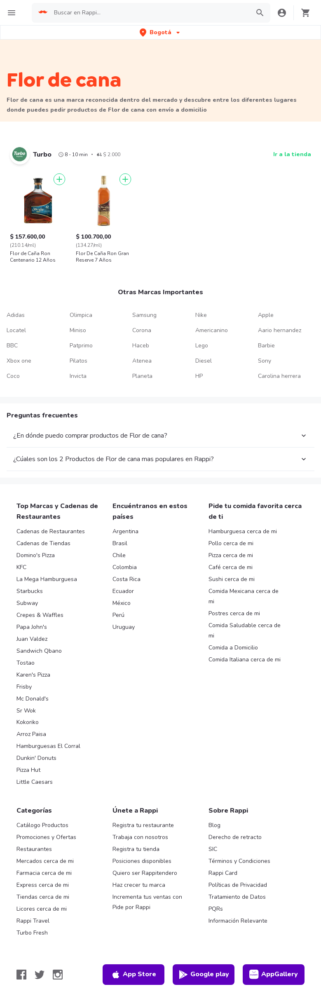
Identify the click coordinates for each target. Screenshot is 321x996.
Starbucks (29, 591)
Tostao (25, 663)
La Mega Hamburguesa (46, 579)
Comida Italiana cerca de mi (245, 659)
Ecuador (123, 591)
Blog (214, 825)
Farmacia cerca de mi (44, 873)
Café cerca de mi (231, 567)
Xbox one (19, 361)
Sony (264, 361)
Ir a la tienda (292, 154)
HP (199, 376)
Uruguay (123, 627)
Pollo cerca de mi (231, 543)
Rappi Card (223, 873)
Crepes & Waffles (39, 615)
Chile (119, 555)
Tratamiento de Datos (237, 897)
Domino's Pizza (35, 555)
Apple (266, 315)
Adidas (16, 315)
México (121, 603)
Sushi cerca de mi (232, 579)
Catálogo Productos (42, 825)
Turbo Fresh (32, 933)
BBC (12, 345)
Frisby (24, 687)
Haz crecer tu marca (138, 885)
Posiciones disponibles (141, 861)
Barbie (266, 345)
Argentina (125, 531)
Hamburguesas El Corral (48, 746)
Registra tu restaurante (143, 825)
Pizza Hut (28, 770)
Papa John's (31, 627)
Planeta (142, 376)
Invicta (78, 376)
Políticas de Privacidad (238, 885)
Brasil (119, 543)
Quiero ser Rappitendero (144, 873)
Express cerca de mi (42, 885)
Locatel (16, 330)
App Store (133, 975)
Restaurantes (34, 849)
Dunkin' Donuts (36, 758)
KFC (21, 567)
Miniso (78, 330)
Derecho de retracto (235, 837)
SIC (213, 849)
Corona (141, 330)
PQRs (216, 909)
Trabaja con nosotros (140, 837)
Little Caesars (34, 782)
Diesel (203, 361)
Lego (201, 345)
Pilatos (78, 361)
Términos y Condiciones (239, 861)
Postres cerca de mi (234, 613)
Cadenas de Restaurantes (50, 531)
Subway (27, 603)
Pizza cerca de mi (231, 555)
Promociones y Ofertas (46, 837)
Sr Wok (26, 711)
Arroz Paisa (31, 734)
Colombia (124, 567)
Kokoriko (27, 722)
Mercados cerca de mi (45, 861)
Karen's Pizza (33, 675)
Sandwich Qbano (39, 651)
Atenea (142, 361)
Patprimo (81, 345)
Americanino (211, 330)
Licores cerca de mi (41, 909)
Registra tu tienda (135, 849)
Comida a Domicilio (233, 648)
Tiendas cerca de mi (42, 897)
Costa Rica (126, 579)
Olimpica (81, 315)
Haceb (140, 345)
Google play (203, 975)
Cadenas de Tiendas (43, 543)
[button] (160, 32)
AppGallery (273, 975)
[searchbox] (149, 13)
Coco (13, 376)
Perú (118, 615)
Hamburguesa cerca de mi (243, 531)
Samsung (144, 315)
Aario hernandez (279, 330)
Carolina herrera (279, 376)
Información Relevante (238, 921)
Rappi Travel (32, 921)
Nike (201, 315)
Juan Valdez (31, 639)
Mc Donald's (32, 699)
